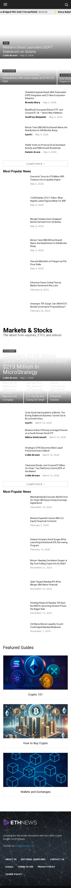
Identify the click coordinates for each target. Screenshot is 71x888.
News (6, 43)
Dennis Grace (32, 151)
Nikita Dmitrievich (35, 437)
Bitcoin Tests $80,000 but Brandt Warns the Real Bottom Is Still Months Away (48, 243)
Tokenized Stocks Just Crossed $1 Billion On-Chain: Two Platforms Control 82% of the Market (45, 468)
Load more (35, 164)
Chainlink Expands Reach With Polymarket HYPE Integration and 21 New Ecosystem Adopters (45, 95)
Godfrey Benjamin (35, 116)
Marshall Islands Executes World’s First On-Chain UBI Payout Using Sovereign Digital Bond (49, 500)
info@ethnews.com (25, 845)
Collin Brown (32, 454)
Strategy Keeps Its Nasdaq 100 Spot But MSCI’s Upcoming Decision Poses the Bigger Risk (48, 606)
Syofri (28, 134)
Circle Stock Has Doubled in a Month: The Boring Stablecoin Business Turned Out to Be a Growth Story (45, 415)
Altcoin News (9, 71)
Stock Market (9, 351)
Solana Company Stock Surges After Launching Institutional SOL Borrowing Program (48, 542)
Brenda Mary (32, 102)
